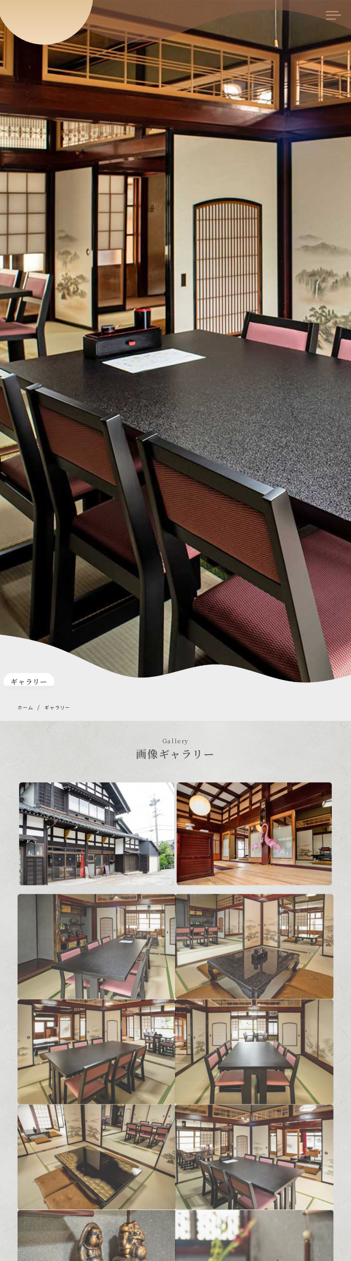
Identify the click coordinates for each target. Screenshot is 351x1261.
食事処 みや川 (46, 16)
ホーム (25, 707)
